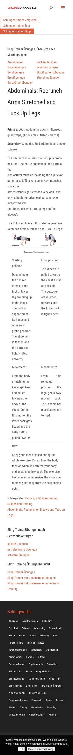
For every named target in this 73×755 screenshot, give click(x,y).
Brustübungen (16, 77)
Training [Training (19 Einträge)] (23, 707)
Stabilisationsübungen (51, 72)
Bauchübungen (16, 67)
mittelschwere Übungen (22, 549)
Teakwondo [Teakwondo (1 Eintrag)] (37, 700)
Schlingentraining (46, 498)
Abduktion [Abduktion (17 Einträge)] (13, 621)
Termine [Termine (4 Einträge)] (59, 700)
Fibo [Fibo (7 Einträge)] (55, 635)
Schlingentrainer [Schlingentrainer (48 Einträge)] (17, 678)
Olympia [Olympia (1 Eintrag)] (30, 657)
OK (21, 749)
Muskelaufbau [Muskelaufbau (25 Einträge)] (15, 657)
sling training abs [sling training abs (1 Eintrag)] (17, 693)
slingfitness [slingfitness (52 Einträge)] (31, 685)
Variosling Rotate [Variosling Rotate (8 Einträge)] (17, 714)
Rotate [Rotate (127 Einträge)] (29, 671)
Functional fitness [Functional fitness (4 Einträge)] (35, 642)
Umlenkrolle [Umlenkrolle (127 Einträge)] (37, 707)
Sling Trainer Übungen (21, 572)
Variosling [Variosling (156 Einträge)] (51, 707)
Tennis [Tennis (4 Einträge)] (49, 700)
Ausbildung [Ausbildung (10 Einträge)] (47, 621)
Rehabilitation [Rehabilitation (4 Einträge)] (15, 671)
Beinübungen (15, 72)
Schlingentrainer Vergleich (20, 20)
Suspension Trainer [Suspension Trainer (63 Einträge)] (38, 693)
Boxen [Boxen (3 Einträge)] (22, 635)
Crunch (29, 498)
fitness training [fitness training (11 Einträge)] (16, 642)
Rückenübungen (47, 62)
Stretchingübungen (48, 77)
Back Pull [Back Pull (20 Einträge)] (13, 628)
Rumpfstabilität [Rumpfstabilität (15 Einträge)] (43, 671)
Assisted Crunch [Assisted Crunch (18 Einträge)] (30, 621)
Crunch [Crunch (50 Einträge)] (32, 635)
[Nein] (68, 745)
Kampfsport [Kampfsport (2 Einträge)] (36, 649)
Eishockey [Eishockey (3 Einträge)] (44, 635)
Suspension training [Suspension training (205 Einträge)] (18, 700)
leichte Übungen (17, 544)
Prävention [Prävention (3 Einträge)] (52, 664)
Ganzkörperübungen (20, 82)
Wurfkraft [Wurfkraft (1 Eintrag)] (52, 714)
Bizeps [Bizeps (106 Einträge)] (12, 635)
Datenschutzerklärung (41, 749)
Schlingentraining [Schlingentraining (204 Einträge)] (37, 678)
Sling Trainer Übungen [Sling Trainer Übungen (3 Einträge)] (51, 685)
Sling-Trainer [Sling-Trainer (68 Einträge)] (55, 678)
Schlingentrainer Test (16, 26)
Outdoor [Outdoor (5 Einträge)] (41, 657)
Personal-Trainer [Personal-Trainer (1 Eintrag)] (17, 664)
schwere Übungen (18, 555)
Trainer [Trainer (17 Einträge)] (12, 707)
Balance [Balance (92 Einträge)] (26, 628)
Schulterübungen (47, 67)
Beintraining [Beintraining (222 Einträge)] (39, 628)
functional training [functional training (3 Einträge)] (18, 649)
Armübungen (15, 62)
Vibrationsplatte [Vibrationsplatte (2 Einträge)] (37, 714)
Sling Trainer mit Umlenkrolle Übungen (31, 578)
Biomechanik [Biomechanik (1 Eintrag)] (55, 628)
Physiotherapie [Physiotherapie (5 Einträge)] (36, 664)
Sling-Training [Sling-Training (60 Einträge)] (15, 685)
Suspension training (19, 504)
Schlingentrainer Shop (17, 31)
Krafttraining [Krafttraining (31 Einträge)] (52, 649)
